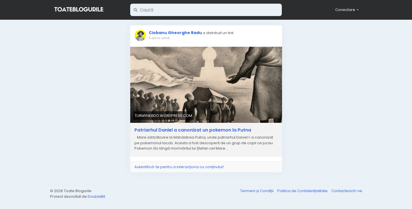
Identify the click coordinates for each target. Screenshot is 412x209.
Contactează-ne (346, 191)
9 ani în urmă (159, 38)
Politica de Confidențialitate (302, 191)
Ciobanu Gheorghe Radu (175, 32)
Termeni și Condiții (257, 191)
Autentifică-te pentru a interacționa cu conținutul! (179, 167)
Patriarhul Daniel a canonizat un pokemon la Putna (192, 130)
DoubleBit (96, 196)
